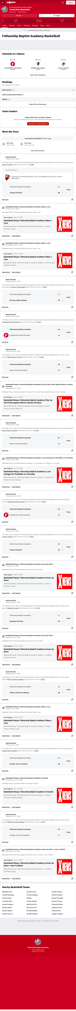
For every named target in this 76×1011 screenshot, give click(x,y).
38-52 (32, 537)
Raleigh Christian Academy (15, 822)
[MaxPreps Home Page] (25, 30)
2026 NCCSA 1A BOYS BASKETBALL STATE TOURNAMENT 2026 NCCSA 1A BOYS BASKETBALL (33, 177)
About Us (32, 978)
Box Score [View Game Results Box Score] (5, 199)
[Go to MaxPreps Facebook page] (52, 972)
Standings (27, 25)
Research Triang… (57, 901)
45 (59, 515)
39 (59, 444)
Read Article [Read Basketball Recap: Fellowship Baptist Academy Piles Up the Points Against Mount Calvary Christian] (6, 415)
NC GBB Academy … (33, 914)
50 (59, 509)
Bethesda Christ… (7, 892)
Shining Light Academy (18, 287)
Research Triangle (57, 898)
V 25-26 (19, 16)
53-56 (43, 679)
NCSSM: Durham (57, 892)
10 (59, 294)
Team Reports (8, 217)
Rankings (35, 25)
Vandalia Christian (13, 608)
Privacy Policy (43, 981)
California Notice (43, 984)
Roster (19, 25)
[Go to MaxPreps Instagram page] (38, 972)
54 (59, 300)
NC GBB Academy (32, 911)
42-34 (39, 322)
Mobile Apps (42, 978)
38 (59, 370)
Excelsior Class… (32, 892)
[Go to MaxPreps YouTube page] (30, 972)
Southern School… (57, 907)
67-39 (36, 430)
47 (59, 615)
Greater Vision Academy (9, 751)
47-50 (38, 608)
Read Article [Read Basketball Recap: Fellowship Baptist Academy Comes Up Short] (6, 593)
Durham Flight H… (8, 911)
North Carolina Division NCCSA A (12, 95)
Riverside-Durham (57, 904)
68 (59, 193)
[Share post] (72, 199)
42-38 (41, 357)
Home (4, 25)
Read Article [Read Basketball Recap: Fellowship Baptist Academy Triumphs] (6, 807)
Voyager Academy (57, 914)
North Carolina (6, 90)
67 (59, 438)
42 (59, 187)
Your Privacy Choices (38, 987)
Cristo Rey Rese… (7, 901)
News (42, 25)
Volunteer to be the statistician (38, 124)
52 (59, 550)
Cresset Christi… (7, 898)
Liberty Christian (32, 901)
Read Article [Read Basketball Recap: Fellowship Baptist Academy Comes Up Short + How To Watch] (6, 878)
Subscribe (32, 981)
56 (59, 693)
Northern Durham (57, 895)
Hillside (29, 898)
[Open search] (62, 2)
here (49, 138)
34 (59, 335)
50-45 (44, 502)
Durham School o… (8, 914)
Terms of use (30, 984)
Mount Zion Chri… (32, 904)
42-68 (32, 165)
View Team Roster (38, 150)
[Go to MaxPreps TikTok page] (23, 972)
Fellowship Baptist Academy (17, 186)
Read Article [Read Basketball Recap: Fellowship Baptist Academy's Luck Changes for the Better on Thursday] (6, 487)
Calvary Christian (7, 165)
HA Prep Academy (32, 895)
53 (59, 687)
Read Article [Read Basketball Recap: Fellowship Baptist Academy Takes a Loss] (6, 236)
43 (59, 829)
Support (38, 990)
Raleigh (4, 99)
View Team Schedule (38, 75)
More (48, 25)
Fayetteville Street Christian (11, 322)
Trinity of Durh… (57, 911)
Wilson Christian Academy (15, 679)
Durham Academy (7, 904)
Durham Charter (7, 907)
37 (59, 835)
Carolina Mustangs (8, 895)
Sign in (71, 3)
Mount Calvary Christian (14, 357)
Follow (56, 16)
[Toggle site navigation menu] (2, 2)
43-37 (43, 822)
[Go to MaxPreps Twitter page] (45, 972)
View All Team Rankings (38, 104)
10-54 (45, 287)
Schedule (12, 25)
